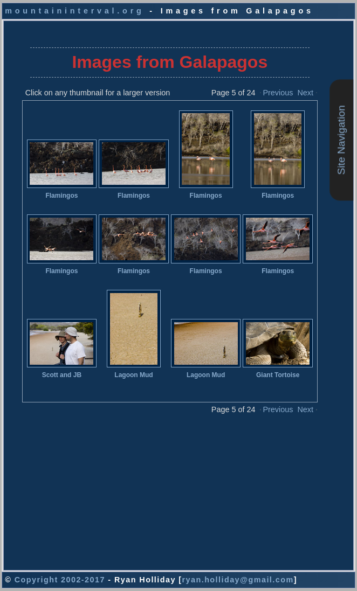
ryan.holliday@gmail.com (238, 579)
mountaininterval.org (74, 10)
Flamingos (61, 195)
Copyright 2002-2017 (60, 579)
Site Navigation (341, 140)
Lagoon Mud (133, 375)
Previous (278, 92)
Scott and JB (61, 375)
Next (305, 92)
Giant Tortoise (277, 375)
